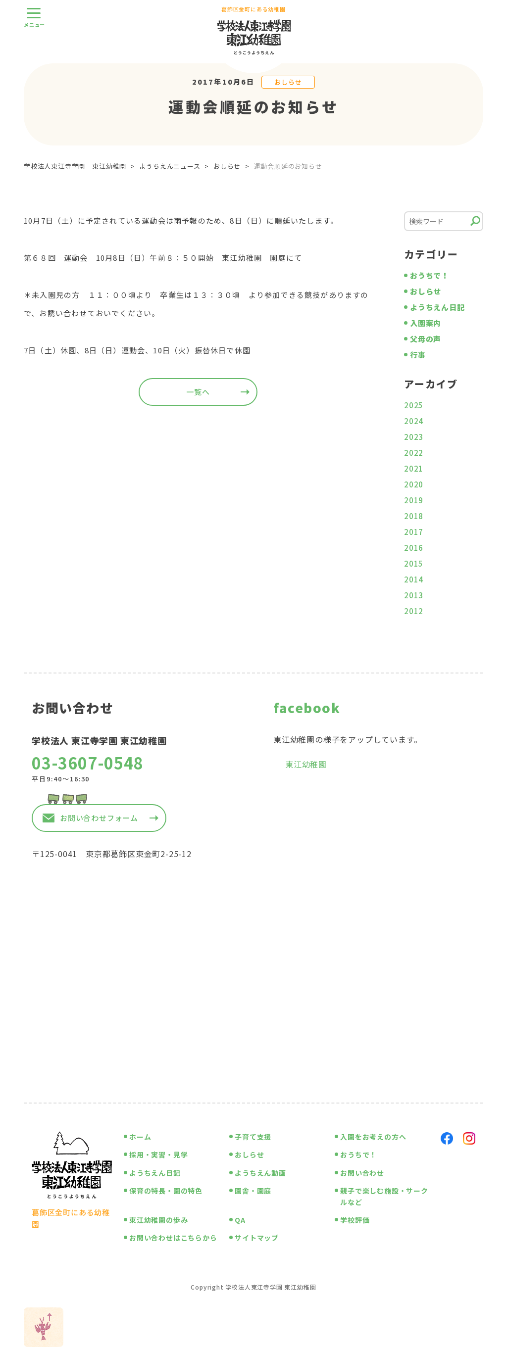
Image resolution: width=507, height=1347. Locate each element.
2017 (413, 532)
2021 (413, 468)
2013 (413, 595)
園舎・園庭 (253, 1191)
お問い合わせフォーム (99, 818)
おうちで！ (429, 275)
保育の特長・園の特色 (166, 1191)
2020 (413, 484)
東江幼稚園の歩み (158, 1220)
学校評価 (354, 1220)
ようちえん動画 (260, 1173)
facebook (306, 707)
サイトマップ (257, 1238)
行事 (418, 354)
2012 (413, 611)
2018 (413, 516)
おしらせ (288, 82)
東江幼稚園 (306, 764)
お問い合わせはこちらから (173, 1238)
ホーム (140, 1137)
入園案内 (425, 323)
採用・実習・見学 (158, 1154)
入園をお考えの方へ (373, 1137)
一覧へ (197, 391)
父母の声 (425, 339)
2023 (413, 437)
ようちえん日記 (437, 307)
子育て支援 (253, 1137)
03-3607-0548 (88, 762)
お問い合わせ (362, 1173)
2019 (413, 500)
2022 (413, 452)
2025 (413, 405)
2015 (413, 563)
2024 (413, 421)
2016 (413, 547)
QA (240, 1220)
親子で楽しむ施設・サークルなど (384, 1196)
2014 (413, 579)
